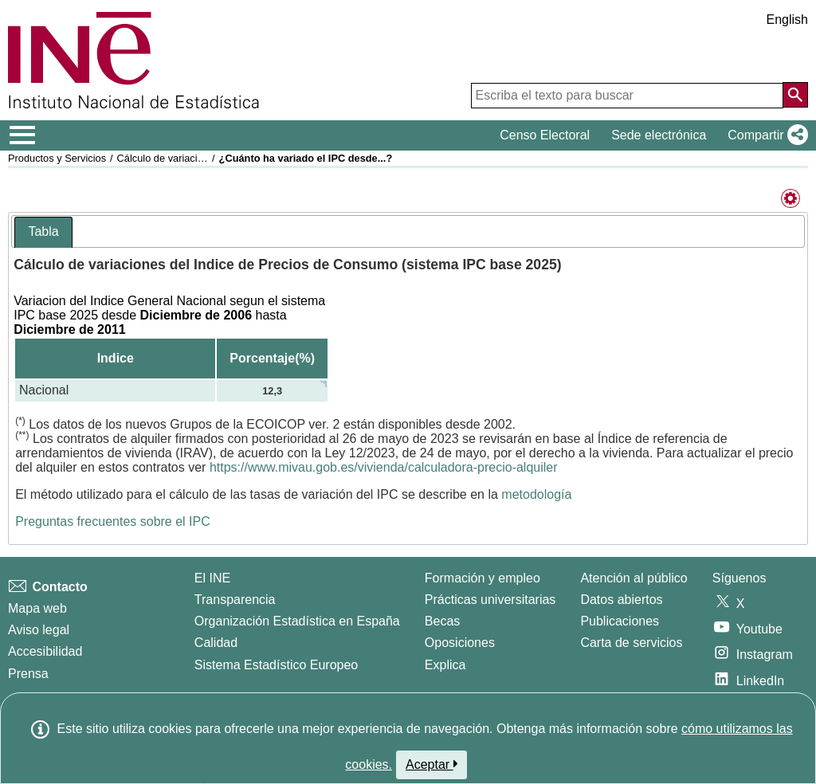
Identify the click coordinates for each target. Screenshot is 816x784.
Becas (442, 621)
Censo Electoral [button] (545, 135)
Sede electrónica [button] (658, 135)
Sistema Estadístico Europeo (276, 665)
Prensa (28, 673)
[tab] (43, 232)
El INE (212, 578)
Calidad (215, 642)
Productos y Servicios (57, 158)
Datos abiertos (621, 599)
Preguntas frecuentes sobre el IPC (112, 521)
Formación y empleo (482, 578)
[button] (764, 135)
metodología (536, 494)
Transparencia (235, 599)
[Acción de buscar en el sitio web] (795, 95)
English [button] (787, 19)
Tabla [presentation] (43, 231)
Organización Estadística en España (297, 621)
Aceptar (431, 764)
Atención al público (633, 578)
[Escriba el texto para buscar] (627, 95)
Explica (445, 665)
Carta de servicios (631, 642)
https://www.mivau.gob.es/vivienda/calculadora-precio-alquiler (384, 467)
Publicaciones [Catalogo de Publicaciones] (619, 621)
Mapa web (37, 608)
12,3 (272, 391)
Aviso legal (38, 630)
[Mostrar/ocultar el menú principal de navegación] (22, 135)
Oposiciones (460, 642)
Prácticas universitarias (490, 599)
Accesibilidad (45, 651)
